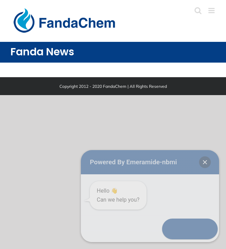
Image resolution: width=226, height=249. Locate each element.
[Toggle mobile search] (198, 10)
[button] (206, 229)
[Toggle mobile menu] (212, 10)
